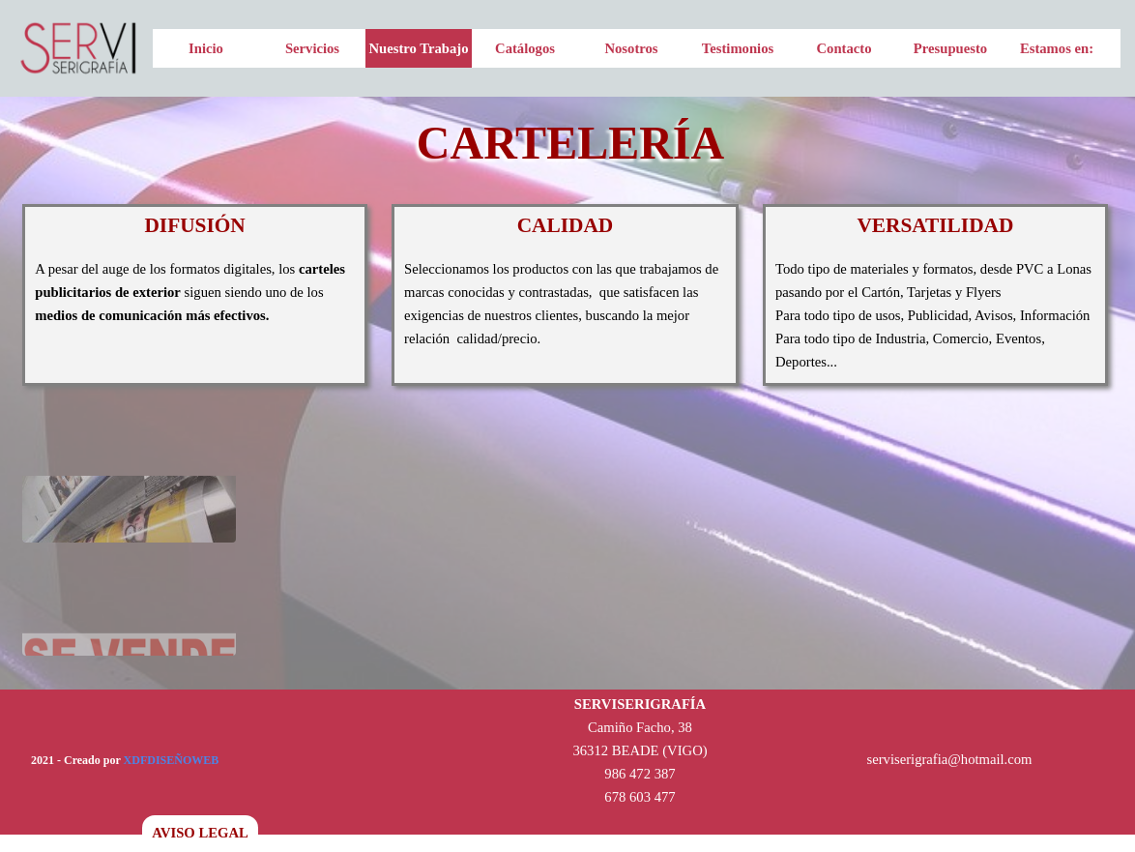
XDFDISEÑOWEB (171, 760)
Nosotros (630, 48)
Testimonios (737, 48)
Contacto (844, 48)
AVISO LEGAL (200, 832)
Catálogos (525, 48)
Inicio (206, 48)
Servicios (312, 48)
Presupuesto (950, 48)
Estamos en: (1056, 48)
